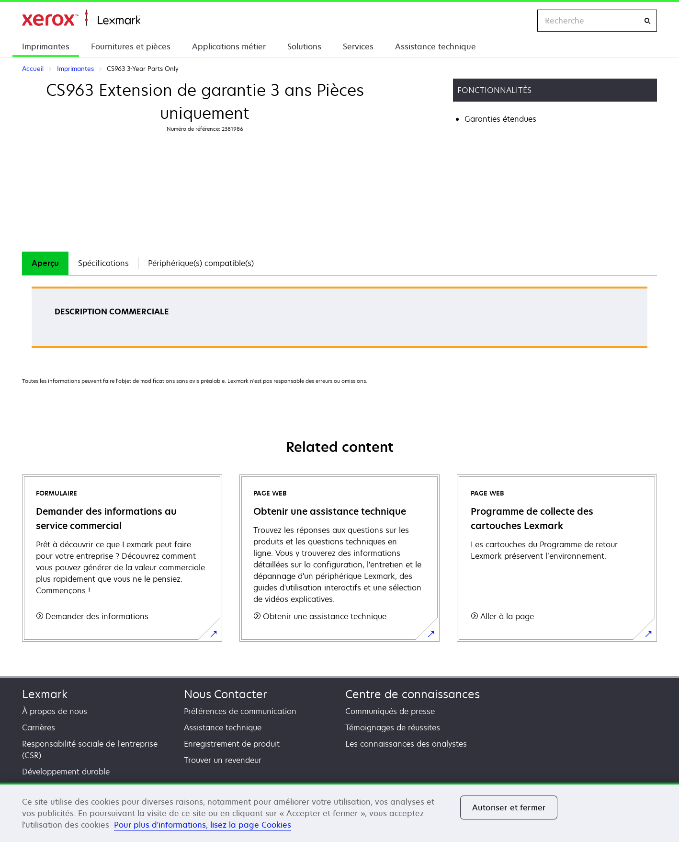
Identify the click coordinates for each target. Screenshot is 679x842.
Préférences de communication (240, 711)
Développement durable (66, 771)
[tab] (45, 263)
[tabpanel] (339, 320)
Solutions (304, 46)
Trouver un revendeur (222, 760)
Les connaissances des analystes (406, 743)
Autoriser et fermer (508, 807)
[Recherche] (647, 21)
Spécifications (103, 263)
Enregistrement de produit (232, 743)
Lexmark (45, 694)
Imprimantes (45, 46)
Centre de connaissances (412, 694)
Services (358, 46)
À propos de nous (54, 711)
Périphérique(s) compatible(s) (201, 263)
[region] (339, 812)
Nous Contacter (225, 694)
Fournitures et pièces (130, 46)
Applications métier (229, 46)
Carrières (38, 727)
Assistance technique (435, 46)
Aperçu (45, 263)
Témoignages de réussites (392, 727)
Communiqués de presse (390, 711)
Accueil (81, 18)
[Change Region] (520, 20)
